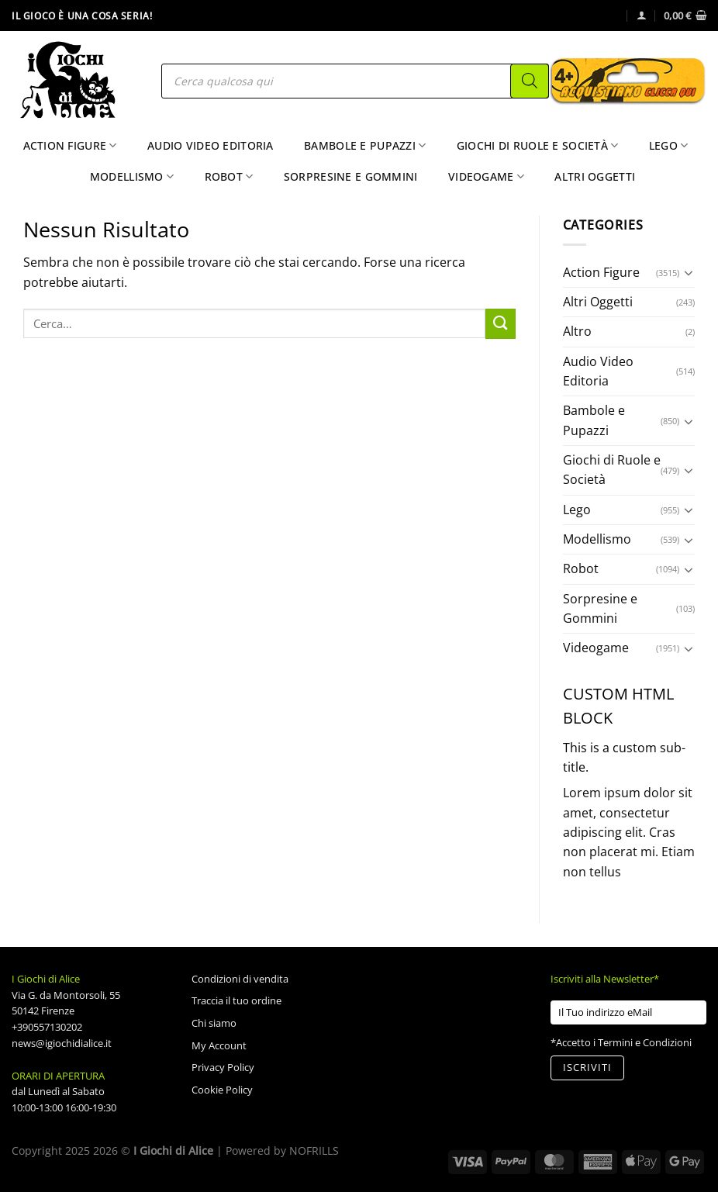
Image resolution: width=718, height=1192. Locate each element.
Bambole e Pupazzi (365, 146)
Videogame (486, 177)
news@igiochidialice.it (62, 1043)
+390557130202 (47, 1027)
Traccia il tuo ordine (236, 1000)
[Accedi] (642, 15)
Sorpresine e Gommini (351, 176)
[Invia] (500, 324)
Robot (229, 177)
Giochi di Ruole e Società (538, 146)
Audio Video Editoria (210, 145)
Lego (669, 146)
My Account (219, 1045)
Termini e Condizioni (645, 1042)
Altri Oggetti (594, 176)
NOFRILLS (314, 1150)
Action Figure (70, 146)
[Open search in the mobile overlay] (355, 81)
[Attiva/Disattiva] (689, 272)
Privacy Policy (223, 1067)
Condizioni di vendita (240, 979)
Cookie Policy (222, 1090)
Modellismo (132, 177)
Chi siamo (214, 1023)
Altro (577, 331)
